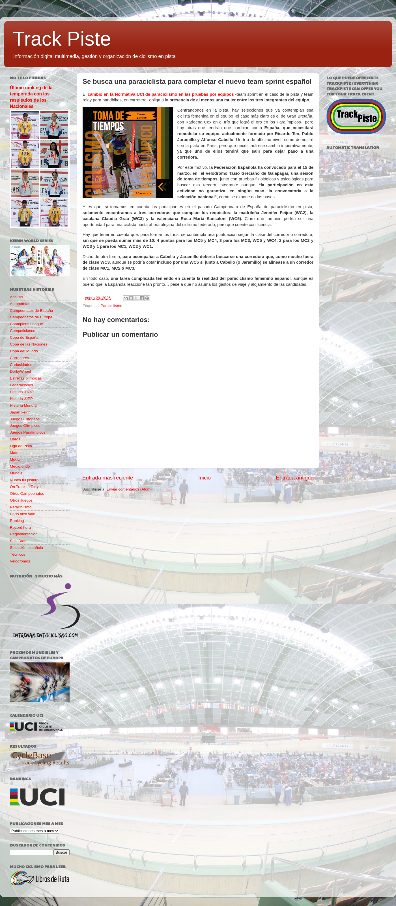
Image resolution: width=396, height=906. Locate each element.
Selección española (26, 547)
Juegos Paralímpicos (27, 432)
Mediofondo (20, 466)
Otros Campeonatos (27, 493)
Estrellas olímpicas (26, 378)
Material (16, 453)
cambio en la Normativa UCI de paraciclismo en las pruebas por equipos (161, 94)
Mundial (16, 473)
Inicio (204, 478)
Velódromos (20, 561)
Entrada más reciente (107, 478)
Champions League (26, 324)
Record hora (20, 527)
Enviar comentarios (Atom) (129, 489)
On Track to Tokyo (25, 487)
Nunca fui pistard (24, 480)
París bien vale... (24, 514)
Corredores (19, 358)
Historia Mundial (23, 405)
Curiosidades (21, 365)
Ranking (17, 521)
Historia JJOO (22, 392)
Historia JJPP (21, 398)
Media (15, 459)
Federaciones (21, 385)
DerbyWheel (20, 371)
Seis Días (18, 541)
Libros (15, 439)
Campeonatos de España (31, 310)
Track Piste (62, 39)
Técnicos (17, 554)
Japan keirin (20, 412)
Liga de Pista (21, 446)
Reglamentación (24, 534)
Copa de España (24, 337)
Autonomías (20, 304)
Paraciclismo (111, 306)
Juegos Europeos (25, 419)
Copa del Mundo (24, 351)
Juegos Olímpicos (25, 425)
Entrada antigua (295, 478)
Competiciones (22, 331)
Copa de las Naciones (28, 344)
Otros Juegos (21, 500)
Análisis (16, 297)
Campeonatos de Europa (31, 317)
